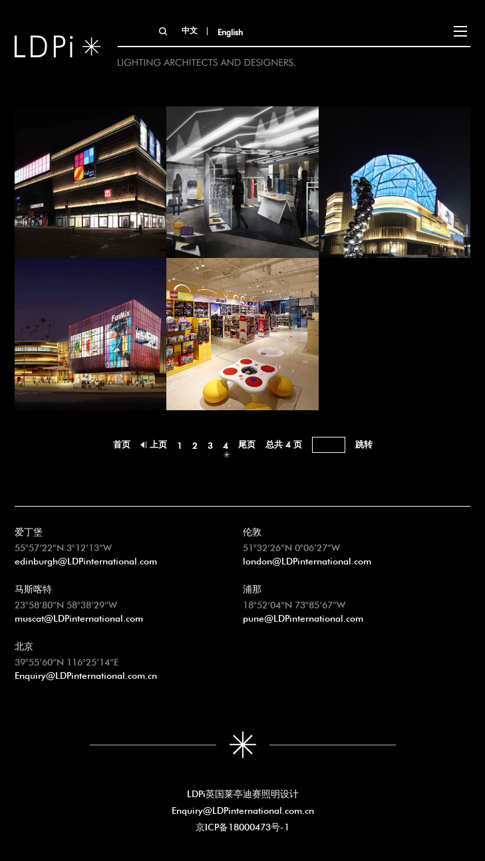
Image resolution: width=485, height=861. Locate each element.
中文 (190, 29)
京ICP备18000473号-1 (242, 825)
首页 (121, 443)
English (230, 31)
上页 (158, 443)
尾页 (246, 443)
